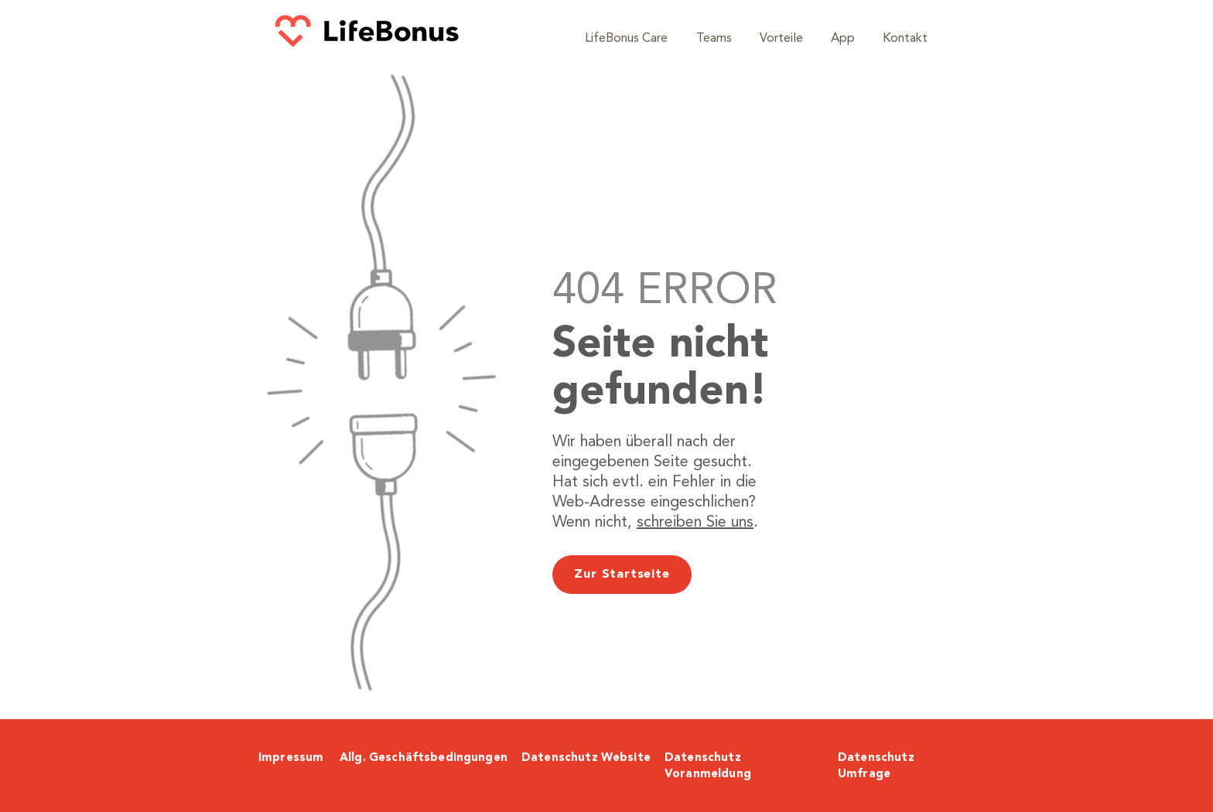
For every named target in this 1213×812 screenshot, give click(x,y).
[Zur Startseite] (622, 574)
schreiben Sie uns (695, 523)
